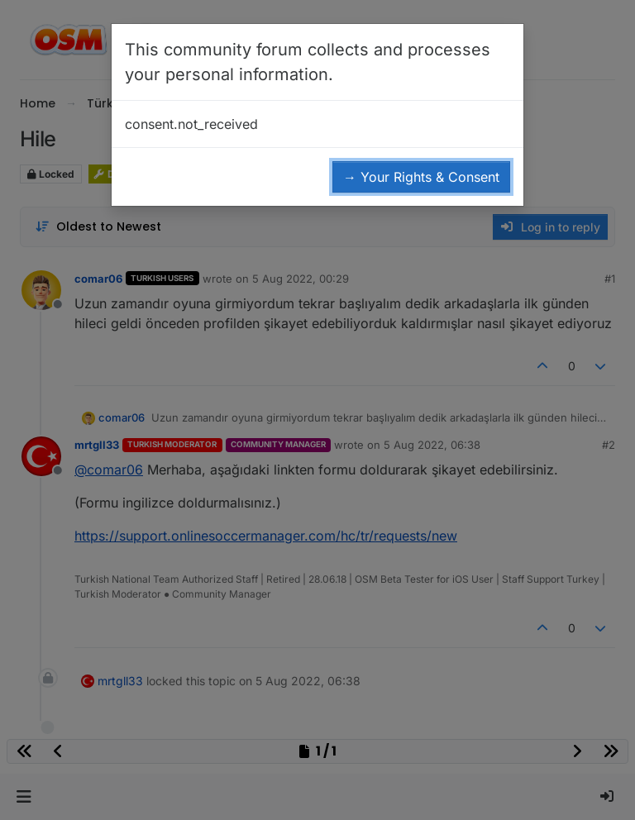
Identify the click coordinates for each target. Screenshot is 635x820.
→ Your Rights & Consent (421, 177)
